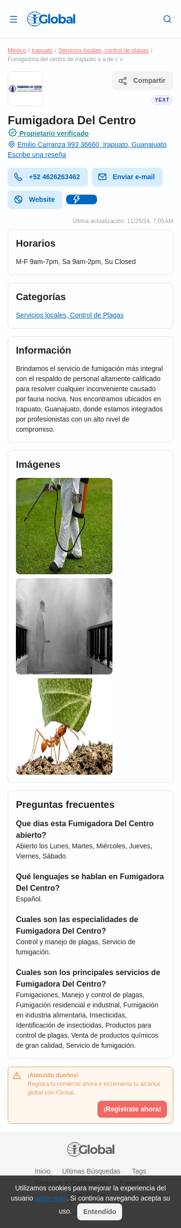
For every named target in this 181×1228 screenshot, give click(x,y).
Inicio (43, 1171)
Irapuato (42, 50)
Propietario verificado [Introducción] (48, 132)
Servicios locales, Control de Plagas (70, 315)
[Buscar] (167, 18)
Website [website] (34, 199)
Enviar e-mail (126, 177)
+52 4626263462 (47, 177)
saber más (50, 1198)
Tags (139, 1171)
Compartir (142, 81)
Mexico (17, 50)
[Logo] (51, 18)
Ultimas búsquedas (91, 1171)
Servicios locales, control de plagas (103, 50)
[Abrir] (13, 18)
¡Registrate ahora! (132, 1109)
